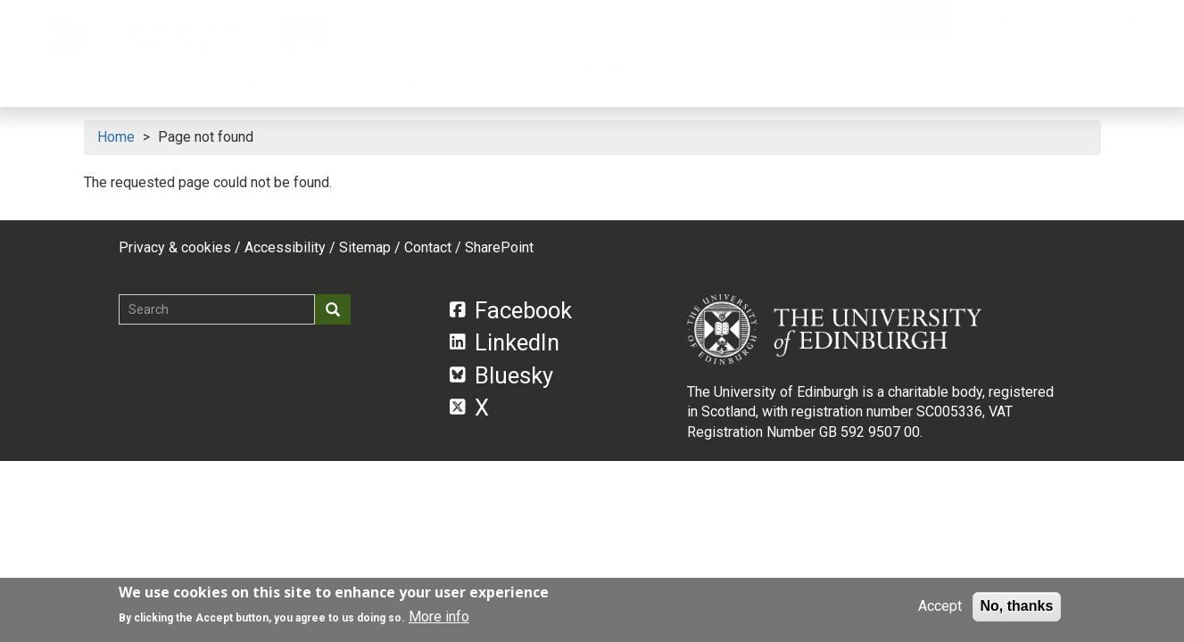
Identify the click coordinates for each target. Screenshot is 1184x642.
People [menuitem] (245, 79)
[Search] (1137, 20)
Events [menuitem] (971, 79)
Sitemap (365, 247)
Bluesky (501, 375)
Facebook (511, 310)
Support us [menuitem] (1077, 84)
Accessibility (285, 247)
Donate (917, 20)
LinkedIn (504, 342)
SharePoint (499, 247)
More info (439, 616)
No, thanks (1017, 605)
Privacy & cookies (175, 247)
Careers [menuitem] (869, 84)
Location (996, 20)
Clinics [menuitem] (762, 84)
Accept (940, 605)
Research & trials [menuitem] (378, 84)
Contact (1078, 20)
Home (116, 136)
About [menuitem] (137, 84)
